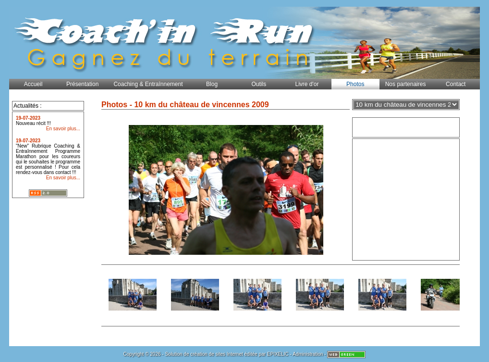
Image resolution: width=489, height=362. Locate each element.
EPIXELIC (278, 354)
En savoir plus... (63, 128)
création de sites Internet (216, 354)
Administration (308, 354)
